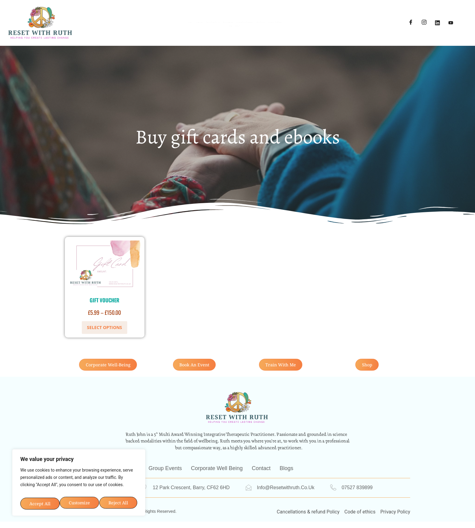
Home (99, 18)
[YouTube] (450, 22)
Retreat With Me (238, 18)
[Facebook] (410, 22)
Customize (49, 482)
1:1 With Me (131, 18)
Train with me (357, 18)
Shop (248, 27)
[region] (78, 472)
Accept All (79, 500)
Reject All (107, 482)
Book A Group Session (182, 18)
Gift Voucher (104, 300)
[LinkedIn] (437, 22)
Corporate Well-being (206, 27)
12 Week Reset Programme (299, 18)
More (274, 27)
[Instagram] (424, 22)
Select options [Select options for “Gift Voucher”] (104, 327)
